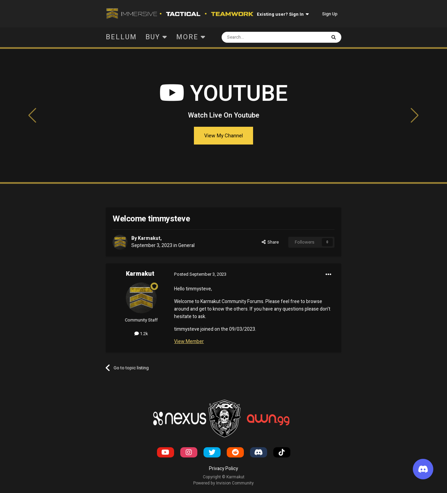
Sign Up (330, 14)
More (191, 37)
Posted (200, 274)
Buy (156, 37)
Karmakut (149, 238)
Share (270, 242)
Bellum (121, 37)
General (186, 245)
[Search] (257, 37)
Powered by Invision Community (223, 483)
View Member (189, 341)
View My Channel (223, 135)
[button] (32, 115)
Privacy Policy (223, 468)
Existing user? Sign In (283, 14)
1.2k (141, 333)
